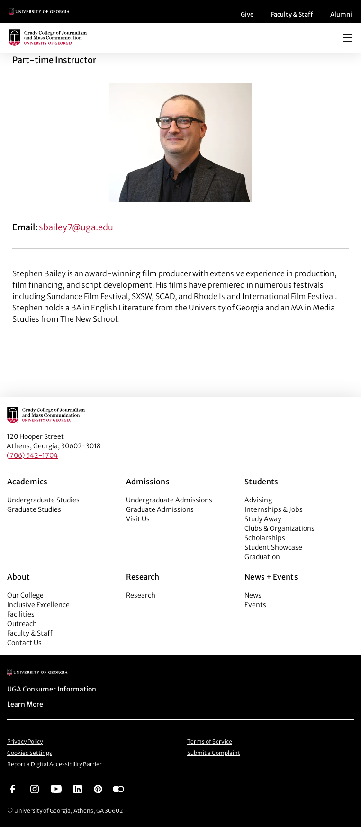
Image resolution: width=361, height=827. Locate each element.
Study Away (262, 519)
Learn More (25, 704)
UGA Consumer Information (51, 689)
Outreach (22, 623)
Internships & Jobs (273, 509)
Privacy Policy (25, 741)
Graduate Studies (34, 509)
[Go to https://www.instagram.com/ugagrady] (34, 788)
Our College (25, 595)
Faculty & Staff (292, 14)
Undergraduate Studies (43, 500)
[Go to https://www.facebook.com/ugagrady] (12, 788)
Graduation (262, 557)
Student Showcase (273, 547)
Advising (258, 500)
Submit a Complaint (213, 752)
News (253, 595)
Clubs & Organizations (279, 528)
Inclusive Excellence (38, 604)
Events (255, 604)
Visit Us (138, 519)
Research (140, 595)
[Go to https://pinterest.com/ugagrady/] (98, 788)
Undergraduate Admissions (169, 500)
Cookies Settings (29, 752)
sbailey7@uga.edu (76, 227)
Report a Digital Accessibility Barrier (54, 764)
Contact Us (24, 642)
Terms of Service (209, 741)
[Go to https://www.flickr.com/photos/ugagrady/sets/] (118, 788)
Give (247, 14)
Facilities (21, 614)
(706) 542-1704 (32, 455)
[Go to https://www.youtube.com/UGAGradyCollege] (56, 788)
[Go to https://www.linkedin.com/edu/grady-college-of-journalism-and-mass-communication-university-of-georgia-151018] (77, 788)
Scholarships (264, 538)
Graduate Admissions (160, 509)
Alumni (341, 14)
